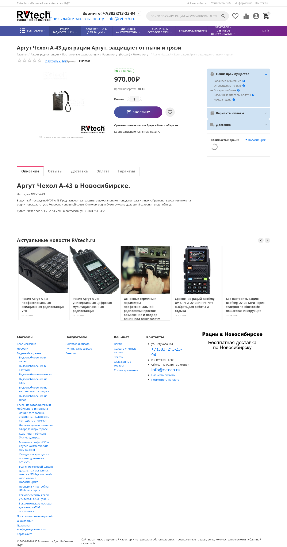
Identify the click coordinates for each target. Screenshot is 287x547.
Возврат (70, 353)
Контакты (261, 3)
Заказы (118, 357)
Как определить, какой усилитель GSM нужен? (34, 497)
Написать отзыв (55, 60)
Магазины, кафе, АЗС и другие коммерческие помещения (34, 446)
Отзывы (55, 171)
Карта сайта (24, 534)
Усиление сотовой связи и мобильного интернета (34, 407)
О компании (25, 521)
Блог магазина (26, 344)
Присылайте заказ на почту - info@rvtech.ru (88, 19)
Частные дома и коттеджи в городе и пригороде (36, 427)
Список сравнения (126, 370)
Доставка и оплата (77, 344)
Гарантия (126, 171)
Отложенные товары (122, 363)
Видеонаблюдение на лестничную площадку (34, 389)
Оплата (103, 171)
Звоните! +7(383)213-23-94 (106, 13)
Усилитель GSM (221, 3)
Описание (30, 171)
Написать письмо (163, 375)
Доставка (79, 171)
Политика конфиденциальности (31, 527)
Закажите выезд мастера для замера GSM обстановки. (35, 507)
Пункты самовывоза (78, 348)
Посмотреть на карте (165, 380)
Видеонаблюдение (29, 353)
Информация (243, 3)
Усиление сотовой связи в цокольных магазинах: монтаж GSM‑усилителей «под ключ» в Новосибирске (36, 474)
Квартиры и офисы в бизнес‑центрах (32, 435)
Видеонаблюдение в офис (36, 374)
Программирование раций (35, 516)
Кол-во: (119, 99)
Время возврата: (125, 89)
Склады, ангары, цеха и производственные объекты (34, 458)
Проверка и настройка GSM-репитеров (34, 488)
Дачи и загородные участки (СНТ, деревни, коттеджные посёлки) (34, 416)
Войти (118, 344)
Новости (22, 348)
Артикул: (72, 61)
